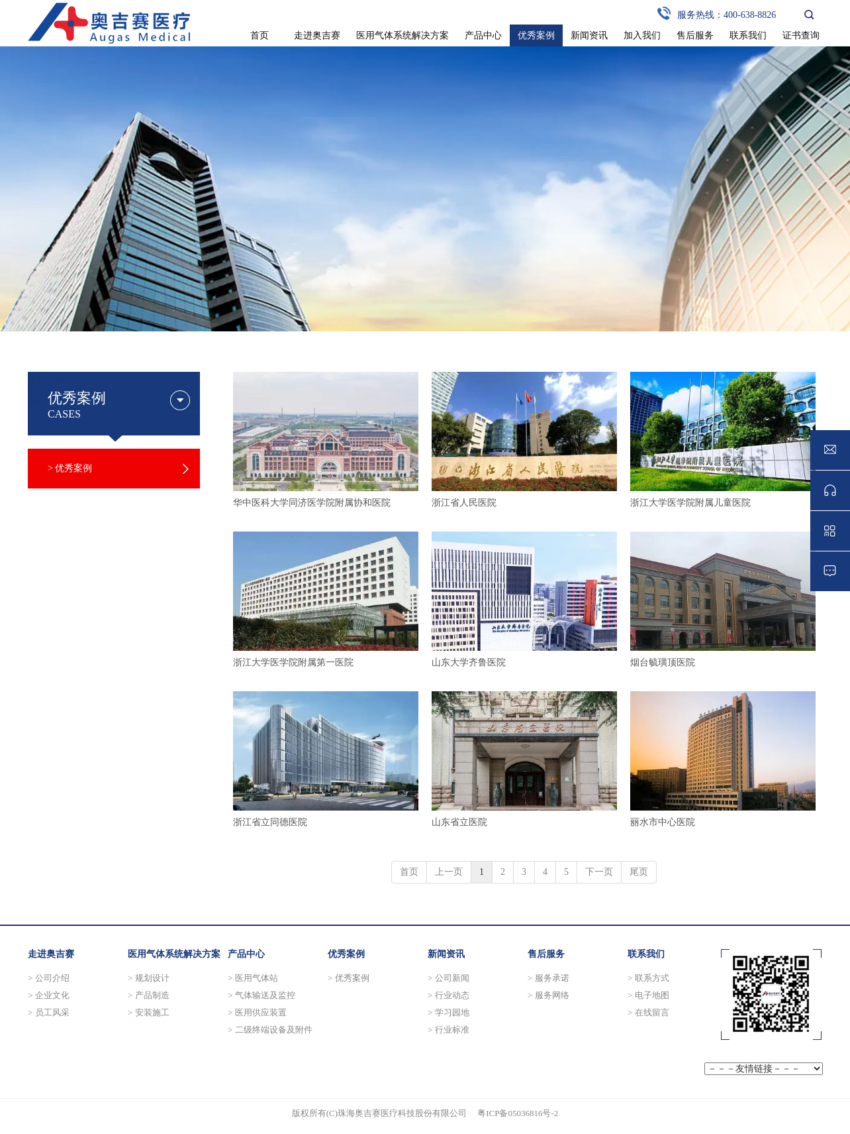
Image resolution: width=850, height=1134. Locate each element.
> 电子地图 (648, 995)
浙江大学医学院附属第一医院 (293, 662)
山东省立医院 (459, 822)
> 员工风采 (49, 1012)
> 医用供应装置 (257, 1012)
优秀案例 (346, 954)
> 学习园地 (448, 1012)
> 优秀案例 (348, 978)
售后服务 (546, 954)
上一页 (449, 872)
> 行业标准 (448, 1030)
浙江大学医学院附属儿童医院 (690, 503)
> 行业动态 (448, 995)
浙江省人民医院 (464, 503)
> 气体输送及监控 (261, 995)
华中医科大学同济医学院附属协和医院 (312, 503)
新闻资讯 (446, 954)
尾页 (639, 872)
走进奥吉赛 (51, 954)
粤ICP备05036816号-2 (517, 1113)
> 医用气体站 (253, 978)
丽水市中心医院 (662, 822)
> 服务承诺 (548, 978)
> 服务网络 (548, 995)
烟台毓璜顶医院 (662, 662)
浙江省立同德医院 (270, 822)
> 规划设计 (148, 978)
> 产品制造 (148, 995)
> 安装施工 (148, 1012)
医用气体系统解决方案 (174, 954)
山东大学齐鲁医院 (469, 662)
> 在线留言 (648, 1012)
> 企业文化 (49, 995)
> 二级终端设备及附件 (270, 1030)
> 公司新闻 (448, 978)
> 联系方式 (648, 978)
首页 (409, 872)
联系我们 (646, 954)
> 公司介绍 (49, 978)
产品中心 (246, 954)
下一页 (599, 872)
